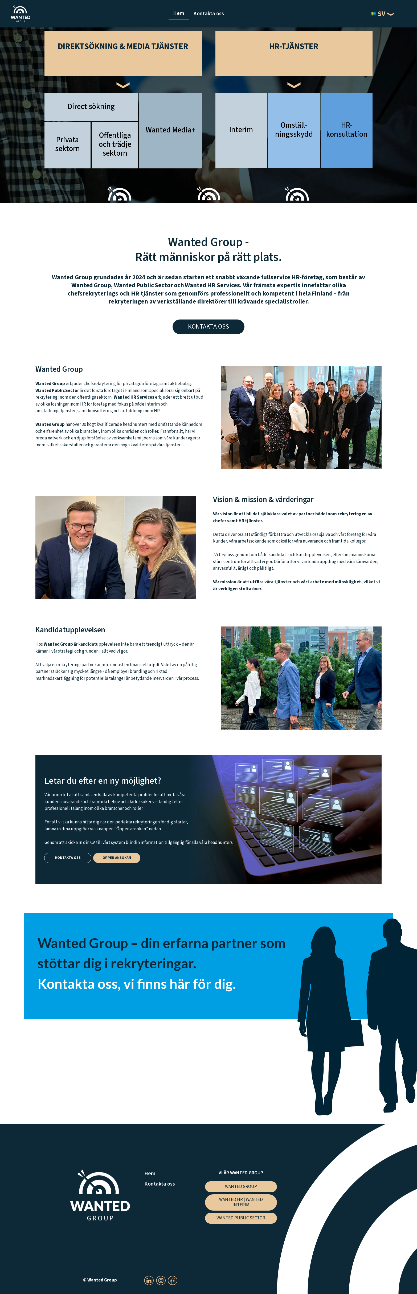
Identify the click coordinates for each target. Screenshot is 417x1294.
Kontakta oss (208, 13)
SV (378, 14)
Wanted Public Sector (240, 1218)
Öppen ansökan (117, 857)
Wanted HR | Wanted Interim (241, 1202)
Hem (178, 13)
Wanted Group (241, 1186)
